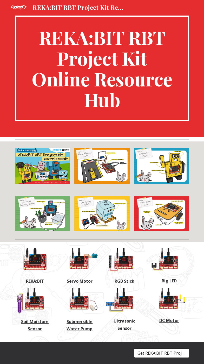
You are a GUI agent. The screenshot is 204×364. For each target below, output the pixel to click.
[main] (102, 68)
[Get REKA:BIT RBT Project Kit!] (161, 353)
